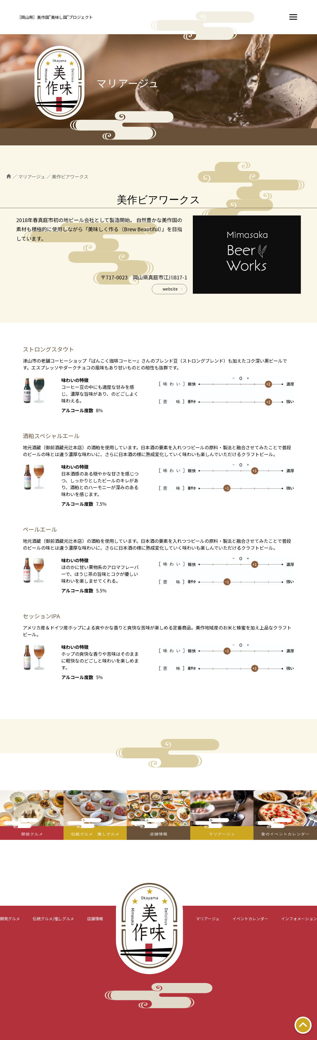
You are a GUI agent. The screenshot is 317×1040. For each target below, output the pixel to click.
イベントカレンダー (250, 919)
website (170, 289)
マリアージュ (207, 919)
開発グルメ (10, 919)
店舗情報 (95, 919)
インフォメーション (299, 919)
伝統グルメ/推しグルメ (53, 919)
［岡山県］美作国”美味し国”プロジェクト (55, 17)
